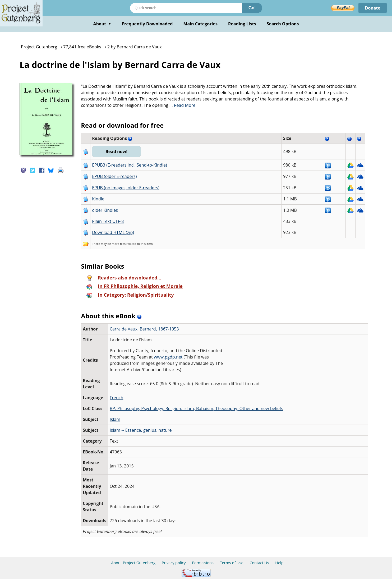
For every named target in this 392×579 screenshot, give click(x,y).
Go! (252, 8)
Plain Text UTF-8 (108, 221)
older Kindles (105, 210)
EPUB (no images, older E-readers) (125, 188)
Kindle (98, 199)
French (116, 398)
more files (119, 244)
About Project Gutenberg (133, 562)
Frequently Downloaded (147, 24)
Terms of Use (231, 562)
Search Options (283, 24)
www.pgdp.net (168, 357)
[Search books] (186, 8)
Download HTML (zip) (113, 232)
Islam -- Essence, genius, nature (141, 430)
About (102, 24)
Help (279, 562)
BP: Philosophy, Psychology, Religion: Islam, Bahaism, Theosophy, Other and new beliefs (196, 408)
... (182, 105)
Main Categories (200, 24)
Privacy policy (174, 562)
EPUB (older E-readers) (114, 176)
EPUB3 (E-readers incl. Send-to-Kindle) (129, 165)
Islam (115, 419)
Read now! (116, 151)
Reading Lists (242, 24)
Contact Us (259, 562)
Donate (372, 8)
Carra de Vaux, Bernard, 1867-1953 (144, 329)
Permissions (203, 562)
